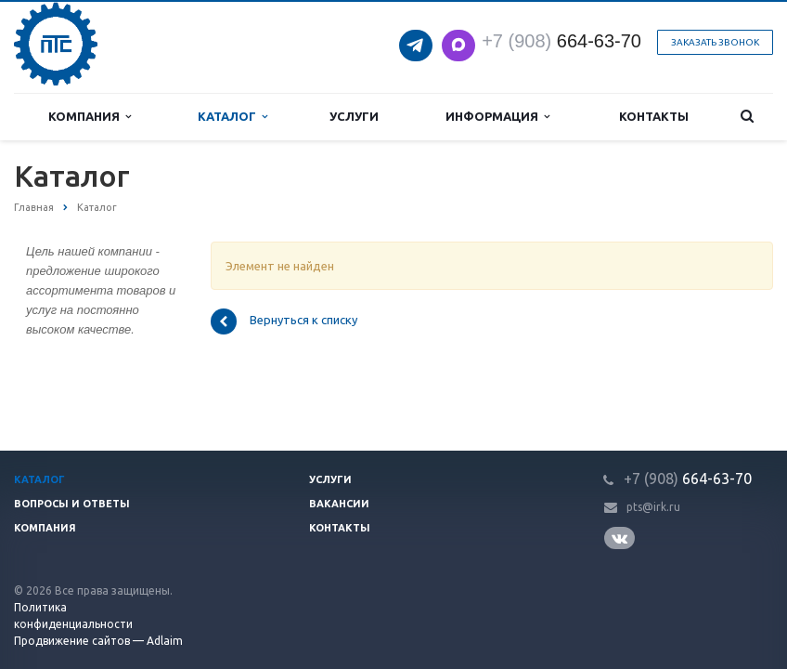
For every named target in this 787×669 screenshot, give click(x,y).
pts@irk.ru (653, 507)
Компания (89, 117)
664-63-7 (556, 41)
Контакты (654, 116)
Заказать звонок (715, 42)
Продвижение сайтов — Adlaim (98, 641)
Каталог (232, 117)
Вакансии (339, 503)
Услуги (354, 116)
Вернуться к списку (284, 321)
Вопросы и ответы (72, 503)
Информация (497, 117)
